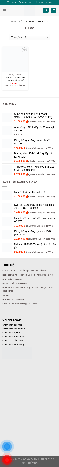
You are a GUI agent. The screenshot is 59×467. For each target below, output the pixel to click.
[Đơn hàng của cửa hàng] (29, 37)
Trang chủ (16, 21)
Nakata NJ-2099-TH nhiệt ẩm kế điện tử (15, 79)
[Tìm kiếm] (46, 10)
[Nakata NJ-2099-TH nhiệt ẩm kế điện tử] (15, 59)
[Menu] (4, 10)
